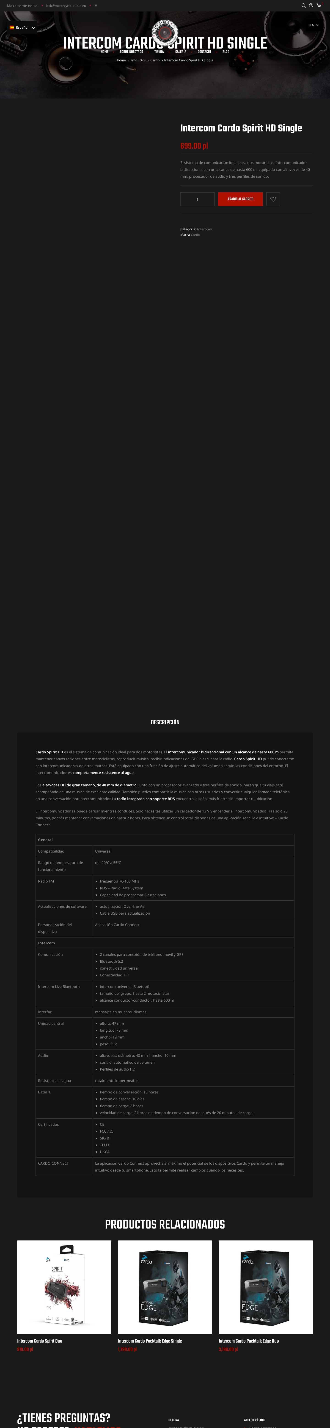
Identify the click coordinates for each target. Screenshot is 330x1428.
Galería (180, 52)
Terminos (257, 1354)
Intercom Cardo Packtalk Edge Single (150, 1233)
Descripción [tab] (165, 614)
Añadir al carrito (240, 199)
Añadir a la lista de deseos (273, 199)
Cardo (195, 234)
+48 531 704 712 (51, 1344)
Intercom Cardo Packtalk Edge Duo (249, 1233)
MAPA (172, 1352)
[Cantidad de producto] (197, 199)
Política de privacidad (267, 1361)
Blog (226, 52)
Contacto (204, 52)
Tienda (159, 52)
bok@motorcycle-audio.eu (66, 5)
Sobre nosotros (131, 52)
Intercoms (205, 229)
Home (104, 52)
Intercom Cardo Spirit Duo (39, 1233)
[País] (314, 25)
